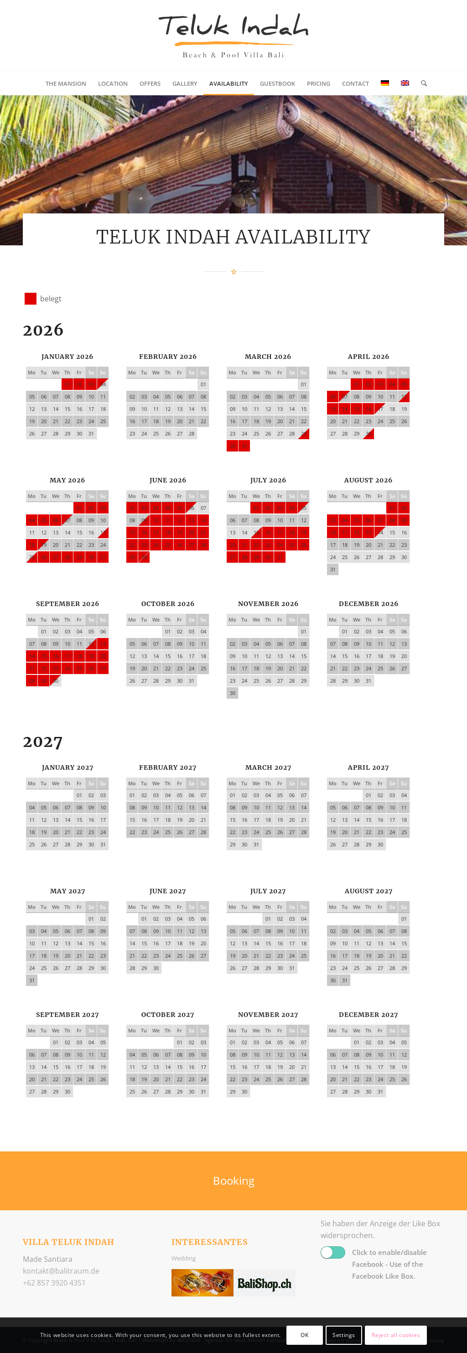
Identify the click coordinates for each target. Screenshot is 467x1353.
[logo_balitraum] (233, 36)
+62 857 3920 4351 (54, 1283)
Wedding (183, 1258)
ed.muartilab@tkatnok (61, 1271)
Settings (343, 1335)
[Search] (421, 83)
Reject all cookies (396, 1335)
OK (304, 1335)
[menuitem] (66, 83)
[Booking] (233, 1180)
